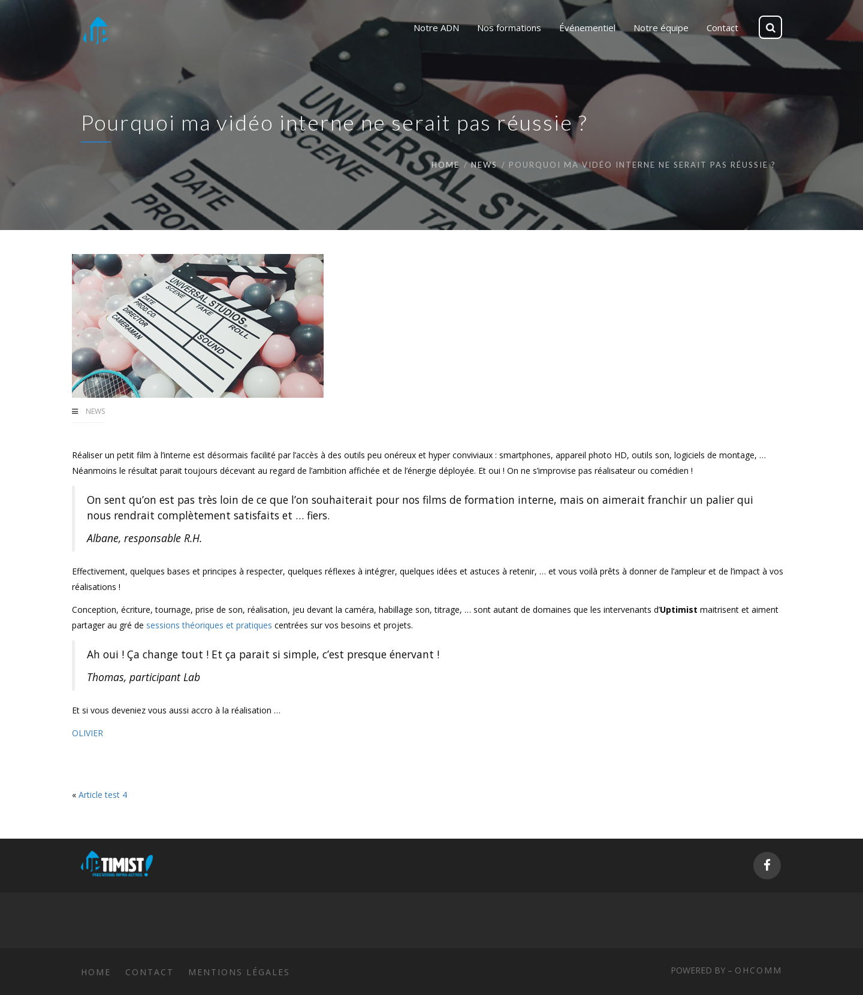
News (484, 165)
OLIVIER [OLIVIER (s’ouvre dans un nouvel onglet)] (87, 733)
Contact (149, 972)
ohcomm (758, 970)
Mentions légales (239, 972)
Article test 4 (103, 794)
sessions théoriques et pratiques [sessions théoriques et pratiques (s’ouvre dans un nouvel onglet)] (209, 625)
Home (446, 165)
